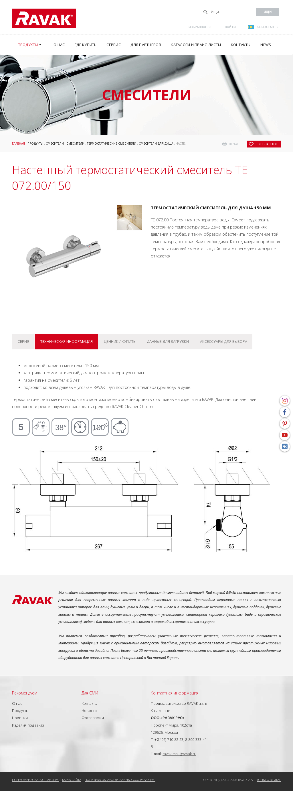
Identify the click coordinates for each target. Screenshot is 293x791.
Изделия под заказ (28, 725)
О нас (17, 703)
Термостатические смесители (111, 143)
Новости (89, 710)
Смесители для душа (156, 143)
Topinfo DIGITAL (269, 780)
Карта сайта (71, 780)
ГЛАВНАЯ (18, 143)
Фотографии (93, 717)
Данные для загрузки (168, 341)
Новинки (20, 717)
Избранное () (200, 27)
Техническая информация (66, 341)
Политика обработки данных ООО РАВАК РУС (120, 780)
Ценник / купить (120, 341)
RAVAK (44, 18)
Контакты (89, 703)
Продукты (35, 143)
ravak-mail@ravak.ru (179, 753)
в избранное (267, 144)
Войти (230, 27)
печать (234, 144)
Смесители (55, 143)
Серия (23, 341)
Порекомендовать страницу (35, 780)
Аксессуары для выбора (223, 341)
